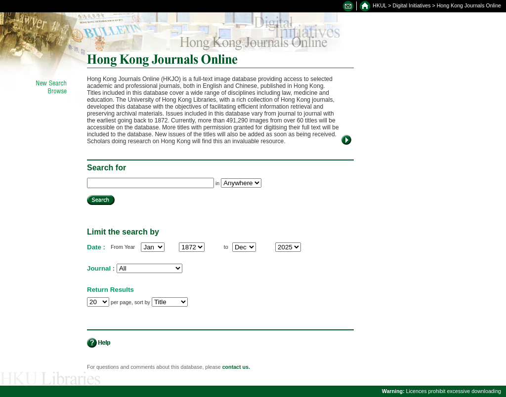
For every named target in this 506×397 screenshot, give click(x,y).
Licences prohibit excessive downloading (441, 391)
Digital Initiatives (412, 5)
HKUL (379, 5)
